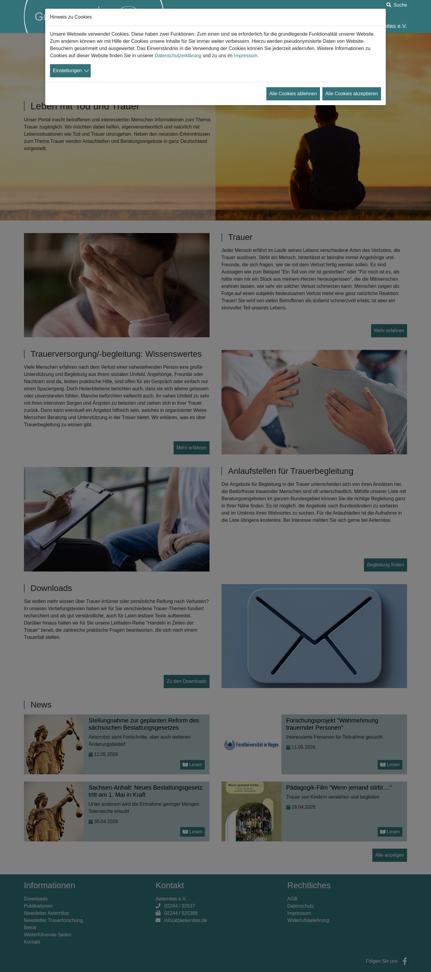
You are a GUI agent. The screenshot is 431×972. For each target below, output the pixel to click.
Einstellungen (67, 70)
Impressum (245, 55)
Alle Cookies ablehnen (293, 93)
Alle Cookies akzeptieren (351, 93)
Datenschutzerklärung (178, 55)
